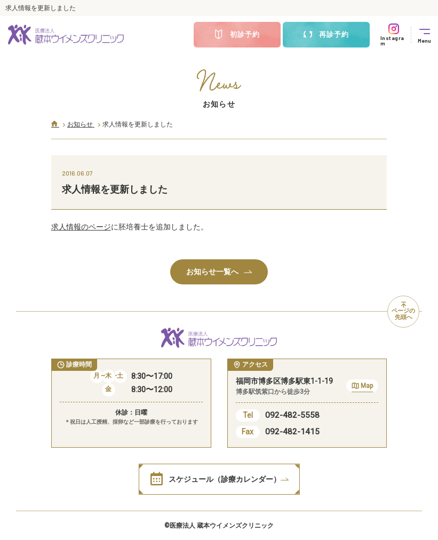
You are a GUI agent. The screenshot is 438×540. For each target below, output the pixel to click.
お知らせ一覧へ (219, 271)
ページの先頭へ (403, 311)
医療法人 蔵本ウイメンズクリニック (222, 525)
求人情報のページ (81, 227)
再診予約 (326, 34)
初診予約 (237, 34)
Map (362, 387)
